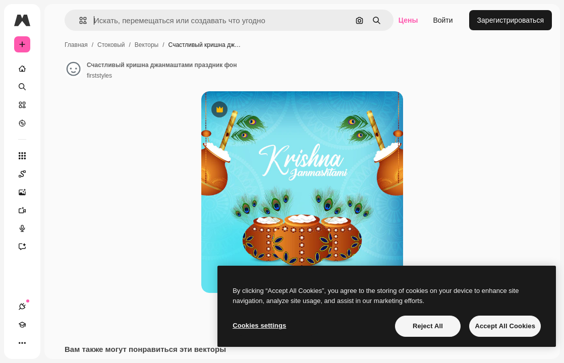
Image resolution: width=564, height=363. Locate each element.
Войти (443, 20)
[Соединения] (22, 306)
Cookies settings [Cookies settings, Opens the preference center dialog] (259, 325)
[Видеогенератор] (27, 210)
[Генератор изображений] (27, 192)
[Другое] (22, 343)
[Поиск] (22, 87)
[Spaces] (27, 174)
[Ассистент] (27, 246)
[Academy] (22, 325)
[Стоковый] (22, 105)
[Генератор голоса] (27, 228)
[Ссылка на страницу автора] (74, 69)
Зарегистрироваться (510, 20)
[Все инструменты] (22, 156)
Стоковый (111, 44)
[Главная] (22, 68)
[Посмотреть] (22, 123)
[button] (79, 20)
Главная (76, 44)
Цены (408, 20)
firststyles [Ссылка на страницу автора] (99, 75)
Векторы (146, 44)
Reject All (428, 326)
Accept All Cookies (505, 326)
